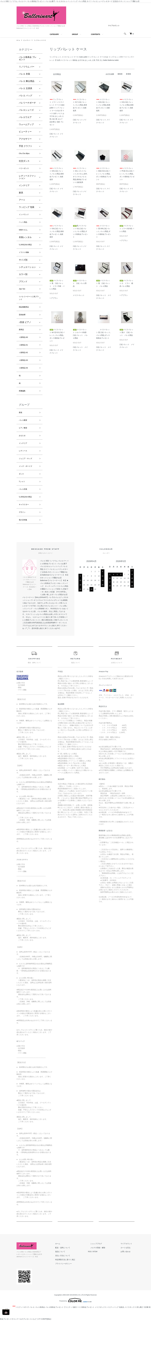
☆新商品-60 (24, 348)
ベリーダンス (25, 169)
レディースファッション (27, 178)
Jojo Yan (23, 295)
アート (22, 201)
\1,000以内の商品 (27, 249)
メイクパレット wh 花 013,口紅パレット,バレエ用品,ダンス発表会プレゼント (57, 335)
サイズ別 (23, 265)
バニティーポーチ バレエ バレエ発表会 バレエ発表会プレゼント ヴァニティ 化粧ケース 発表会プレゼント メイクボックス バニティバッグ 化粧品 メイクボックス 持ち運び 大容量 (74, 1334)
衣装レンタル (25, 241)
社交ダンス (24, 162)
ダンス (22, 497)
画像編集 (23, 407)
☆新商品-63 (24, 373)
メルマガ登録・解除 (104, 1276)
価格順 (119, 74)
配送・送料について (74, 1276)
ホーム (19, 40)
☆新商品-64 (24, 382)
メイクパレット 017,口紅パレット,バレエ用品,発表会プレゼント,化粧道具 (80, 105)
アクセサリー (25, 139)
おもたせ (23, 455)
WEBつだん (24, 233)
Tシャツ (23, 506)
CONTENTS (95, 34)
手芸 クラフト (25, 146)
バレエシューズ (26, 110)
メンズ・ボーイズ (27, 489)
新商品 (22, 339)
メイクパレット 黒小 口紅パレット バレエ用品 (126, 332)
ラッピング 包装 (26, 209)
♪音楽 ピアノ (25, 332)
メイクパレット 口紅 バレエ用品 (80, 283)
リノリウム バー (26, 67)
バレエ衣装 (24, 514)
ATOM (104, 1280)
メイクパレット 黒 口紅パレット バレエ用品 (103, 283)
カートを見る (128, 1276)
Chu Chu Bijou (26, 154)
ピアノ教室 (24, 447)
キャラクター (25, 531)
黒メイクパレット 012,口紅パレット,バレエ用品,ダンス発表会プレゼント (80, 231)
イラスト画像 (25, 257)
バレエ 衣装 (24, 74)
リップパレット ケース (43, 40)
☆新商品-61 (24, 356)
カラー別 (23, 280)
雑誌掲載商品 (25, 315)
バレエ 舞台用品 (26, 81)
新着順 (128, 74)
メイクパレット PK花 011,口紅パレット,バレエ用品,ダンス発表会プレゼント (127, 173)
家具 (21, 194)
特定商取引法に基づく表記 (77, 1289)
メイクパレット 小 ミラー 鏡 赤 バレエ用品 (126, 283)
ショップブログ (103, 1272)
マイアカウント (114, 25)
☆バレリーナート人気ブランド (27, 305)
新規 (21, 430)
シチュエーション (27, 273)
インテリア (24, 187)
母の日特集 (24, 548)
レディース (24, 472)
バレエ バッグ (25, 95)
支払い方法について (74, 1284)
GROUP (75, 34)
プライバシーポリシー (75, 1292)
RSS (99, 1280)
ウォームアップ (26, 124)
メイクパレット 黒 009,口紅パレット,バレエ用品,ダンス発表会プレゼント (103, 231)
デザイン (23, 540)
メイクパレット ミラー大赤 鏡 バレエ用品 (127, 228)
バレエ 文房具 (25, 88)
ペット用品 (24, 225)
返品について (72, 1280)
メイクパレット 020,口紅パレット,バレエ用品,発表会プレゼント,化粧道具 (57, 173)
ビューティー (28, 40)
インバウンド (25, 216)
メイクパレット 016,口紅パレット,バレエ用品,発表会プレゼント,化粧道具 (57, 231)
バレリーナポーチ (27, 103)
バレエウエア (25, 117)
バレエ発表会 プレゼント (27, 58)
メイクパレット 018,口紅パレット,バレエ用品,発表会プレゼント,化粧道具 (103, 105)
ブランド (23, 287)
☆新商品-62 (24, 365)
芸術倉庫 (23, 324)
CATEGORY (54, 34)
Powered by (75, 1327)
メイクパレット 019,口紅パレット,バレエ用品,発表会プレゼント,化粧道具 (127, 105)
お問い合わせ (128, 1280)
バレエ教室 (24, 438)
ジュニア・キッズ (27, 481)
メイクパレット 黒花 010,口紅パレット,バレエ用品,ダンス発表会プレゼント (103, 173)
